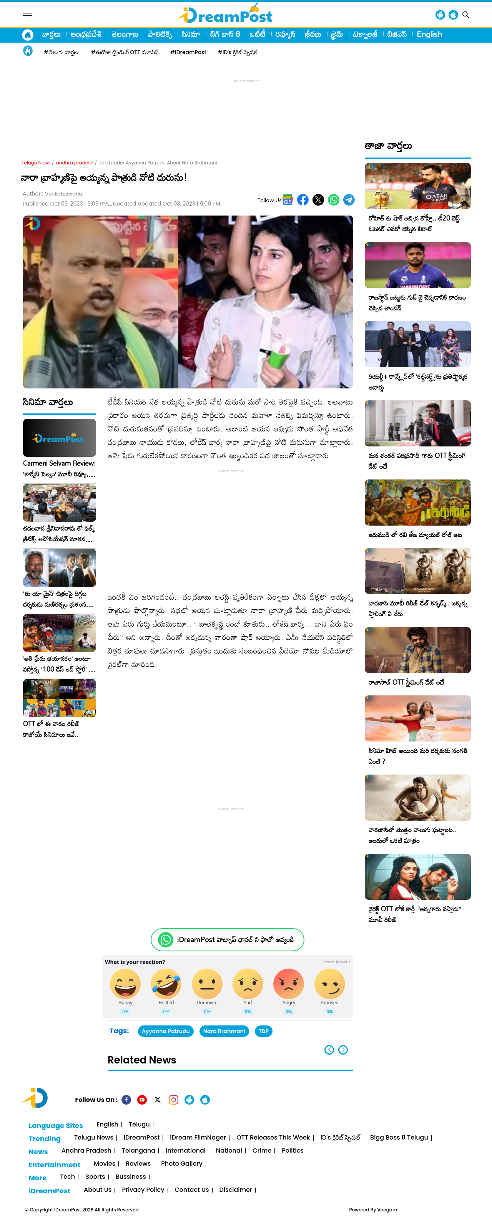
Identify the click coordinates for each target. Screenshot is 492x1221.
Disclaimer (236, 1190)
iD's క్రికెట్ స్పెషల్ (340, 1137)
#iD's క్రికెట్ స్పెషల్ (238, 52)
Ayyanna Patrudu (166, 1031)
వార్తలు (51, 33)
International (186, 1150)
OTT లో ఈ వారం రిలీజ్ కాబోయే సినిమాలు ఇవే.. (51, 729)
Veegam (387, 1209)
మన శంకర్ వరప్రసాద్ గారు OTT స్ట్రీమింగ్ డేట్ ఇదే (417, 461)
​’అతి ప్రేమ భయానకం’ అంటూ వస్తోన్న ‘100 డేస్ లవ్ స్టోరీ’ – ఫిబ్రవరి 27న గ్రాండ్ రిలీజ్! (58, 664)
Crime (262, 1150)
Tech (67, 1177)
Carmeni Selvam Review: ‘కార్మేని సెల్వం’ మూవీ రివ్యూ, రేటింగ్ (59, 468)
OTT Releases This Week (273, 1137)
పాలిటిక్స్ (160, 33)
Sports (95, 1177)
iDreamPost (142, 1137)
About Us (97, 1190)
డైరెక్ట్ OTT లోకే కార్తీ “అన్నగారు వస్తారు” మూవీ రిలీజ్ (415, 914)
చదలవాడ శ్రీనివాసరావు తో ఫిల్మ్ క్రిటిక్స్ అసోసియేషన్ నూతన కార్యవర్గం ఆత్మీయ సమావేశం (59, 533)
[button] (343, 1050)
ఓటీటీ (258, 33)
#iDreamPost (188, 52)
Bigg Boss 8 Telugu (399, 1137)
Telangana (138, 1150)
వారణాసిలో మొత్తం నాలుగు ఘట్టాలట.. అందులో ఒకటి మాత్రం (413, 835)
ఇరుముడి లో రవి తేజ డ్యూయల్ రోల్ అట (415, 534)
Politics (293, 1150)
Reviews (138, 1163)
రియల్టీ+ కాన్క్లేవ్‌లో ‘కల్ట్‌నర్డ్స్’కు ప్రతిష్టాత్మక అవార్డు (418, 381)
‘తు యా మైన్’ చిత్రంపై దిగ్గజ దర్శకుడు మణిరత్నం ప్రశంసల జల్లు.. (56, 599)
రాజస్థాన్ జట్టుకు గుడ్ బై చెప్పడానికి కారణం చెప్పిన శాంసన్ (417, 302)
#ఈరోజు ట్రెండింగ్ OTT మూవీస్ (125, 52)
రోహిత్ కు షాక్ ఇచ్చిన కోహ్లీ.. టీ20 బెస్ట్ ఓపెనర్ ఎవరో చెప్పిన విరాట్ (414, 223)
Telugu (139, 1124)
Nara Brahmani (224, 1031)
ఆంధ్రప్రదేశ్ (86, 33)
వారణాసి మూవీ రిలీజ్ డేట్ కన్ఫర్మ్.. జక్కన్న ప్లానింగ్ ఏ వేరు (418, 608)
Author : (52, 194)
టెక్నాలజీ (365, 33)
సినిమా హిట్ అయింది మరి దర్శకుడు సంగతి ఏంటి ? (418, 756)
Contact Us (192, 1190)
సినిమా (191, 33)
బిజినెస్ (397, 33)
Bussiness (131, 1177)
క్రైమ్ (337, 33)
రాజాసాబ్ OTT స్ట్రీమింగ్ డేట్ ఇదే (406, 682)
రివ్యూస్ (285, 33)
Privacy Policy (143, 1190)
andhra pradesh (75, 162)
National (229, 1150)
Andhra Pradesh (86, 1150)
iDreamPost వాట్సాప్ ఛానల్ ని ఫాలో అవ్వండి (235, 939)
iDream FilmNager (198, 1137)
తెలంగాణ (125, 33)
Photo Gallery (181, 1163)
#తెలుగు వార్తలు (62, 52)
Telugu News (36, 162)
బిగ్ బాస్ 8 (225, 33)
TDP (264, 1031)
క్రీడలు (313, 33)
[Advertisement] (246, 102)
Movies (104, 1163)
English (429, 33)
